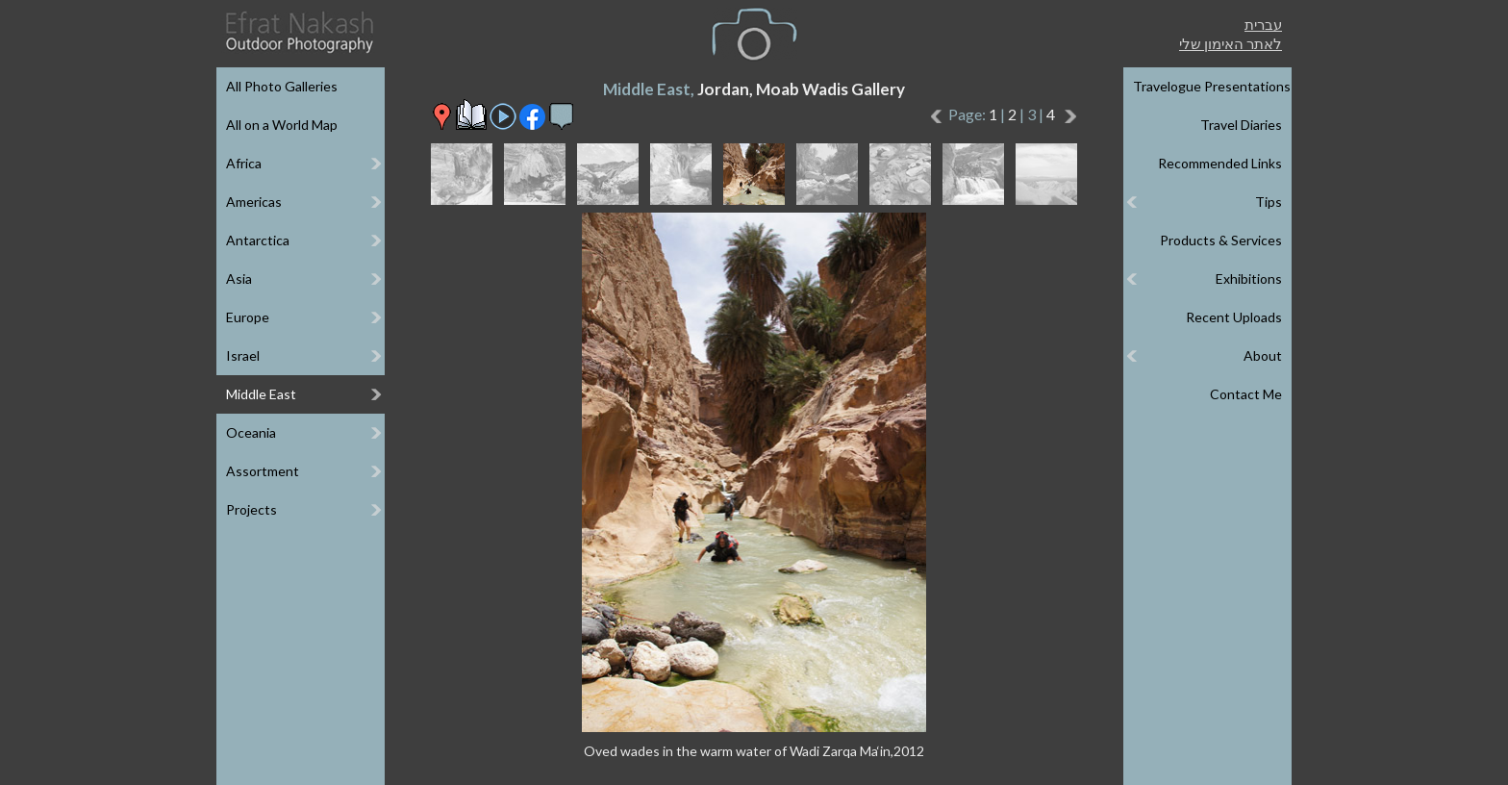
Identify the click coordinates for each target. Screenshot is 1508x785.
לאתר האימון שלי (1230, 43)
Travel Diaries (1241, 124)
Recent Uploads (1234, 317)
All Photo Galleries (282, 86)
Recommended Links (1220, 163)
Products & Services (1221, 240)
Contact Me (1246, 394)
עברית (1263, 24)
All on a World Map (282, 124)
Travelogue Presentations (1212, 86)
